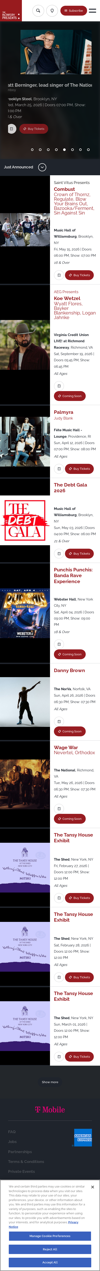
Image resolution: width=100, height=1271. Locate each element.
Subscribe (76, 10)
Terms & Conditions (26, 1161)
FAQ (12, 1131)
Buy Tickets (37, 123)
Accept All (49, 1262)
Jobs (12, 1141)
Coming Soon (72, 396)
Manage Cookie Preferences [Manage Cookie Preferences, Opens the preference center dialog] (49, 1236)
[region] (50, 1225)
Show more (50, 1082)
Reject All (50, 1249)
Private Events (21, 1171)
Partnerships (20, 1151)
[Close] (93, 1187)
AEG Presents (66, 291)
